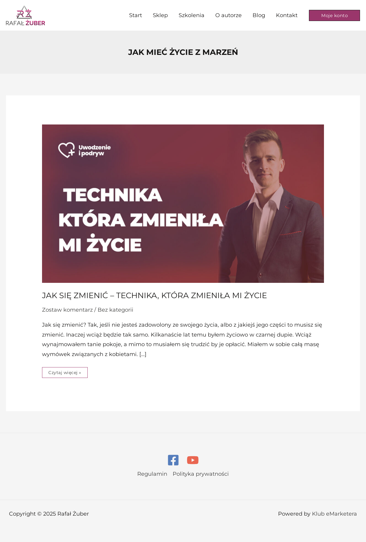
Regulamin (152, 474)
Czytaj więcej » (64, 371)
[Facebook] (173, 460)
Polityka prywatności (201, 474)
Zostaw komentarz (67, 310)
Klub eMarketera (334, 514)
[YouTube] (193, 460)
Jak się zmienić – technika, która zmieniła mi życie (154, 295)
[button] (334, 15)
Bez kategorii (115, 310)
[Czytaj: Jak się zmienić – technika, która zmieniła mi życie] (183, 203)
